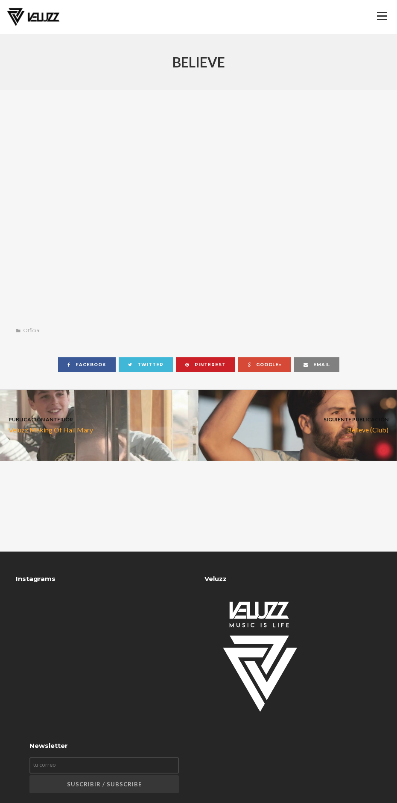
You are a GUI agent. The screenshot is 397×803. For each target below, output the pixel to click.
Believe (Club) (297, 424)
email (317, 365)
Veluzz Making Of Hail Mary (99, 424)
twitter (145, 365)
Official (32, 330)
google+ (265, 365)
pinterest (205, 365)
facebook (86, 365)
